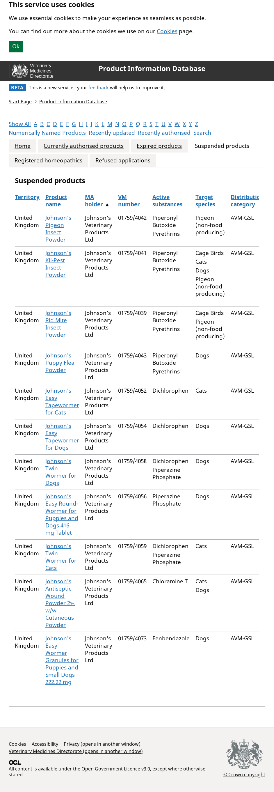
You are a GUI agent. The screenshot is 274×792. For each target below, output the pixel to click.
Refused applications (122, 160)
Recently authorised (164, 133)
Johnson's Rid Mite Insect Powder (58, 324)
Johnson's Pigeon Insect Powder (58, 228)
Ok (15, 46)
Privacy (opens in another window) (102, 744)
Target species (205, 200)
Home (23, 146)
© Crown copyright (244, 774)
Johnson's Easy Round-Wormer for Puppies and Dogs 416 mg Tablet (61, 514)
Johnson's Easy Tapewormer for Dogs (62, 436)
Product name (56, 200)
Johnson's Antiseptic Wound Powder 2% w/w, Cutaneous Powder (60, 603)
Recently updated (112, 133)
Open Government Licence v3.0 (115, 769)
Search (202, 133)
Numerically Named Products (47, 133)
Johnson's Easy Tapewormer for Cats (62, 401)
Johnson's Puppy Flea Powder (59, 363)
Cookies (167, 31)
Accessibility (45, 744)
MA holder (94, 200)
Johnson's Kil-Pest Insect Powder (58, 264)
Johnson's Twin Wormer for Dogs (60, 472)
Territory (27, 197)
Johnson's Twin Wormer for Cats (60, 557)
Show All (20, 124)
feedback (98, 87)
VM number (129, 200)
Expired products (159, 146)
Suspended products (222, 146)
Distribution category (247, 200)
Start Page (20, 101)
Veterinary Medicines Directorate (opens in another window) (76, 751)
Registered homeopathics (48, 160)
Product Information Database (152, 68)
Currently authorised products (84, 146)
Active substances (167, 200)
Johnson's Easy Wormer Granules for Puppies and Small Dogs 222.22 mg (62, 660)
